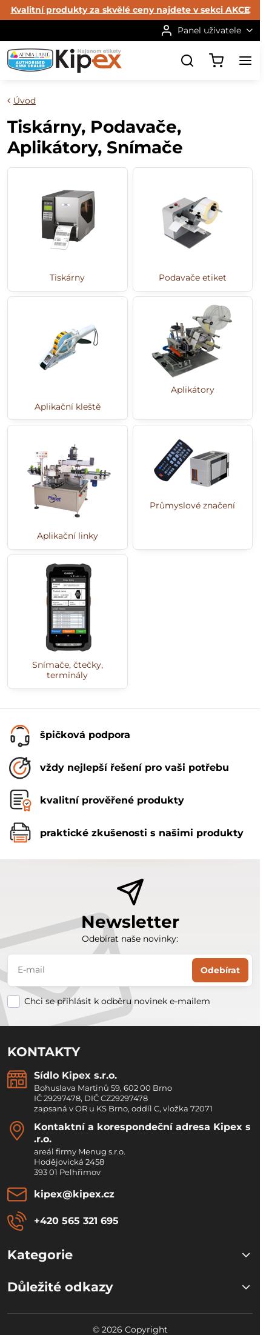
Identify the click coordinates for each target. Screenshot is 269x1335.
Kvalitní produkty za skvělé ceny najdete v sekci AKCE (130, 9)
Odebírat (220, 970)
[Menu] (245, 60)
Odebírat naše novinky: (130, 938)
